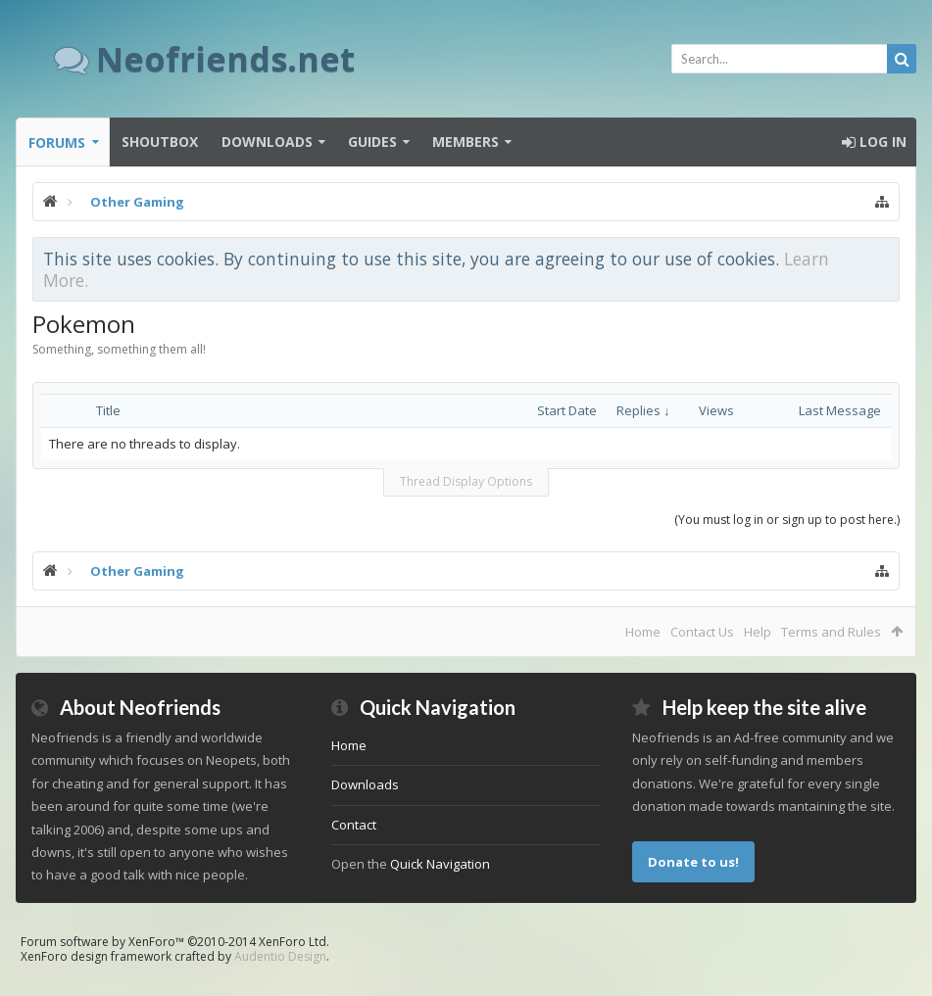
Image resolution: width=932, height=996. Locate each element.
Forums (56, 142)
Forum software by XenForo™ (175, 941)
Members (465, 141)
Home (643, 631)
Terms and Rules (831, 631)
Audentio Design (280, 956)
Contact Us (702, 631)
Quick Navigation (440, 864)
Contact (353, 824)
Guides (372, 141)
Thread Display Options (466, 481)
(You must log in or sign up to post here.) (787, 519)
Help (757, 631)
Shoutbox (160, 141)
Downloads (267, 141)
